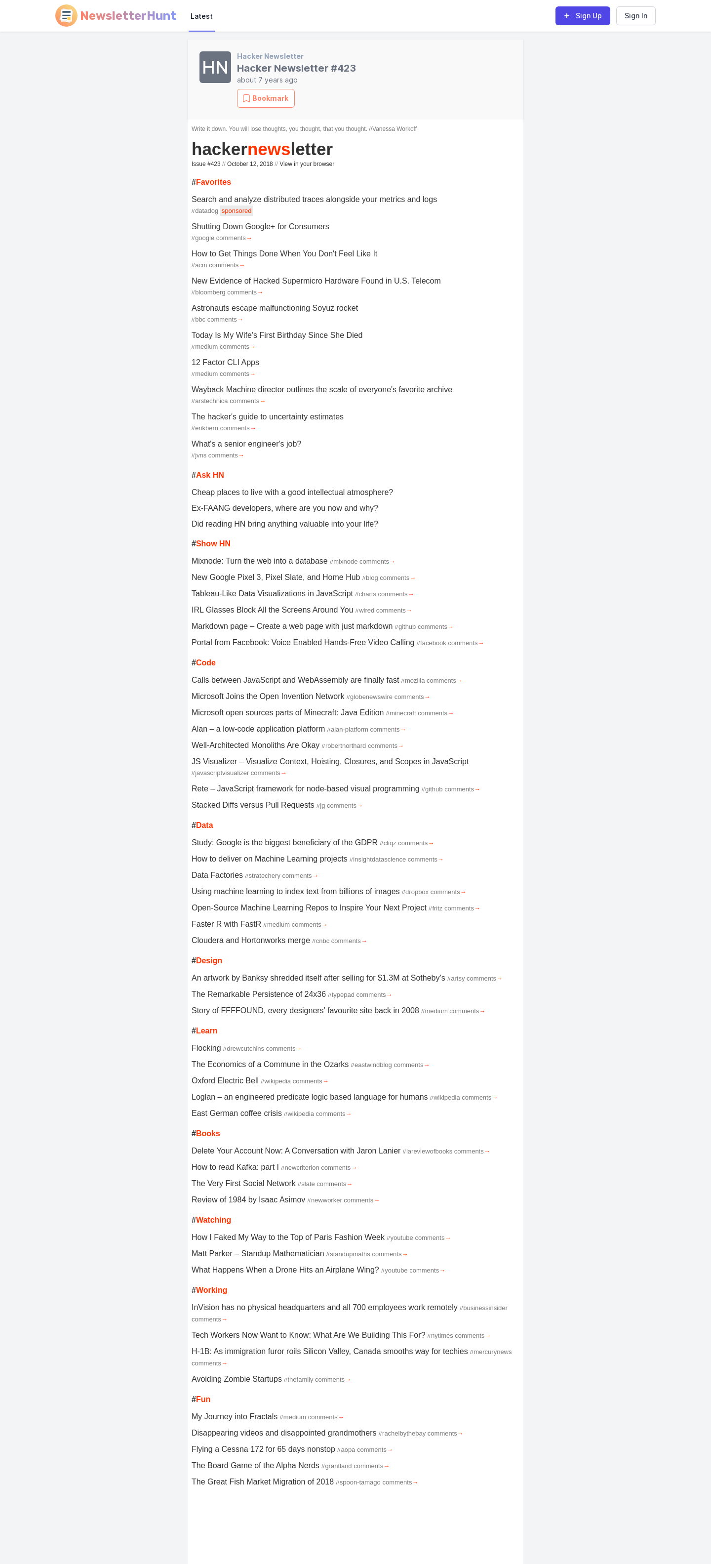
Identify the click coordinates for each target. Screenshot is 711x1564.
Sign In (636, 15)
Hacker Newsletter (270, 56)
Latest (202, 16)
